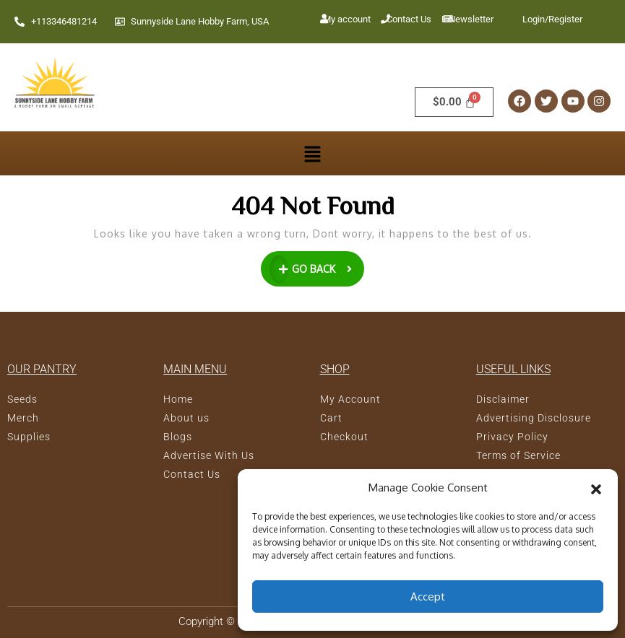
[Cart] (454, 102)
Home (178, 399)
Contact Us (409, 19)
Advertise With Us (208, 455)
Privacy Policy (512, 436)
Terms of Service (518, 455)
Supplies (29, 436)
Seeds (22, 399)
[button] (596, 488)
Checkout (344, 436)
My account (347, 19)
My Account (350, 399)
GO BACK (317, 267)
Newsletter (471, 19)
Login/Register (552, 19)
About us (186, 418)
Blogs (177, 436)
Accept (427, 596)
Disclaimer (503, 399)
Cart (331, 418)
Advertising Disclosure (533, 418)
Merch (23, 418)
